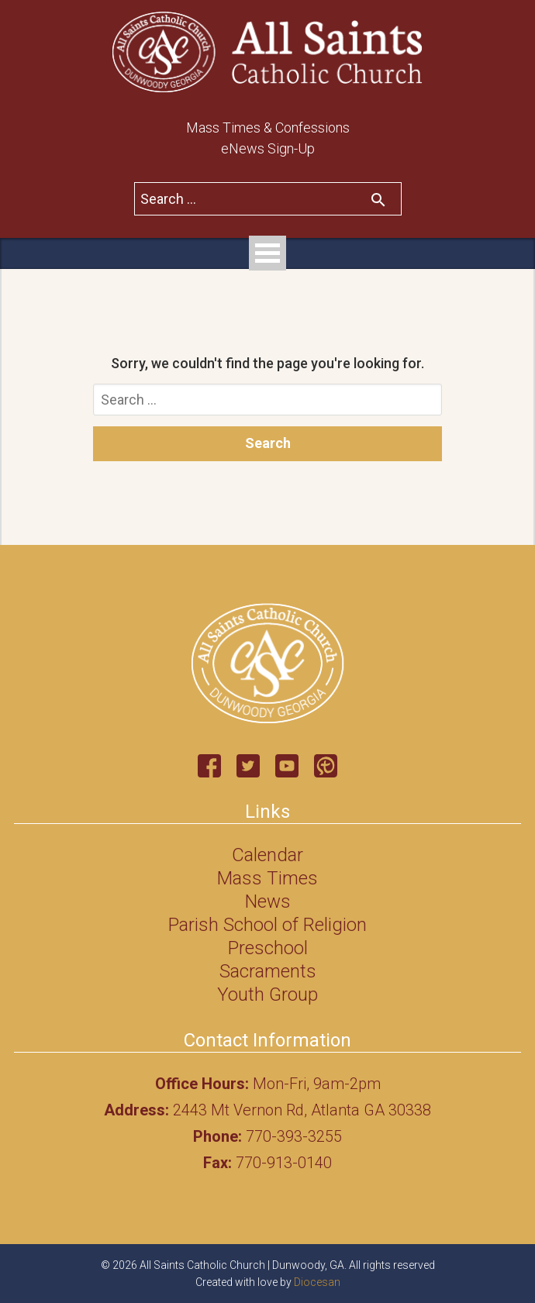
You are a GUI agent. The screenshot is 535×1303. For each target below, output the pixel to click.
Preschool (268, 948)
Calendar (267, 855)
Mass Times (267, 878)
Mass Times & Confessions (268, 127)
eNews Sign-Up (268, 148)
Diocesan (317, 1282)
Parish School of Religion (267, 925)
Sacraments (267, 971)
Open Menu (267, 253)
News (268, 901)
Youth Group (267, 994)
